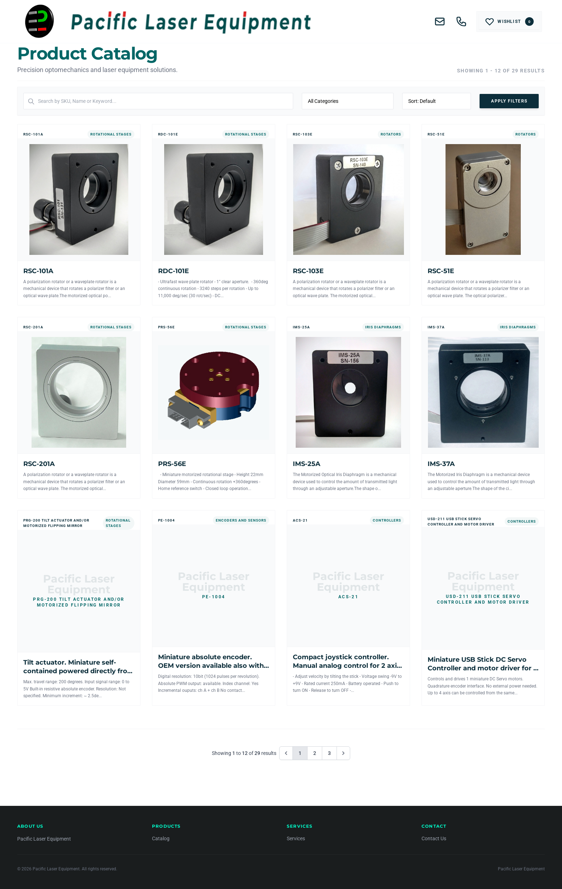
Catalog (161, 838)
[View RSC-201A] (79, 407)
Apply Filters (509, 101)
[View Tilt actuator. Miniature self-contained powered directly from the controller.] (79, 607)
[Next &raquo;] (343, 753)
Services (296, 838)
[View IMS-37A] (483, 407)
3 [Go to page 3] (329, 753)
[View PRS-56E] (213, 407)
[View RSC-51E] (483, 214)
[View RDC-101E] (213, 214)
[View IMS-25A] (348, 407)
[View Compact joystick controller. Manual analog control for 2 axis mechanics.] (348, 607)
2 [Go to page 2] (314, 753)
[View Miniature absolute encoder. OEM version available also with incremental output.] (213, 607)
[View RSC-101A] (79, 214)
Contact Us (434, 838)
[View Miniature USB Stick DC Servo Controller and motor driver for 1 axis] (483, 607)
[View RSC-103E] (348, 214)
